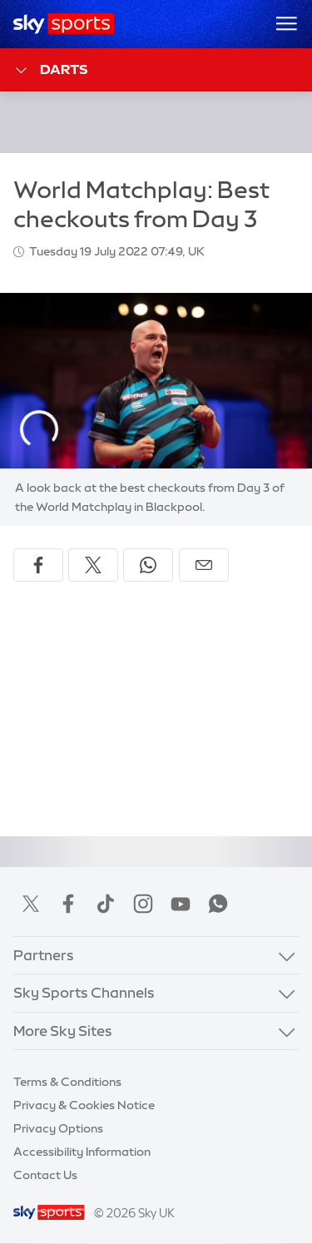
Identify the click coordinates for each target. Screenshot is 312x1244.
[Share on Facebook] (38, 565)
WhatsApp (218, 904)
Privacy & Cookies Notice (84, 1105)
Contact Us (45, 1175)
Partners (43, 955)
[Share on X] (93, 565)
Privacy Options (58, 1128)
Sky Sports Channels (84, 992)
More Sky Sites (62, 1030)
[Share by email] (204, 565)
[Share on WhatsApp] (148, 565)
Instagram (143, 904)
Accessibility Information (82, 1151)
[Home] (63, 24)
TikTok (105, 904)
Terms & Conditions (67, 1082)
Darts (50, 70)
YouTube (180, 904)
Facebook (68, 904)
